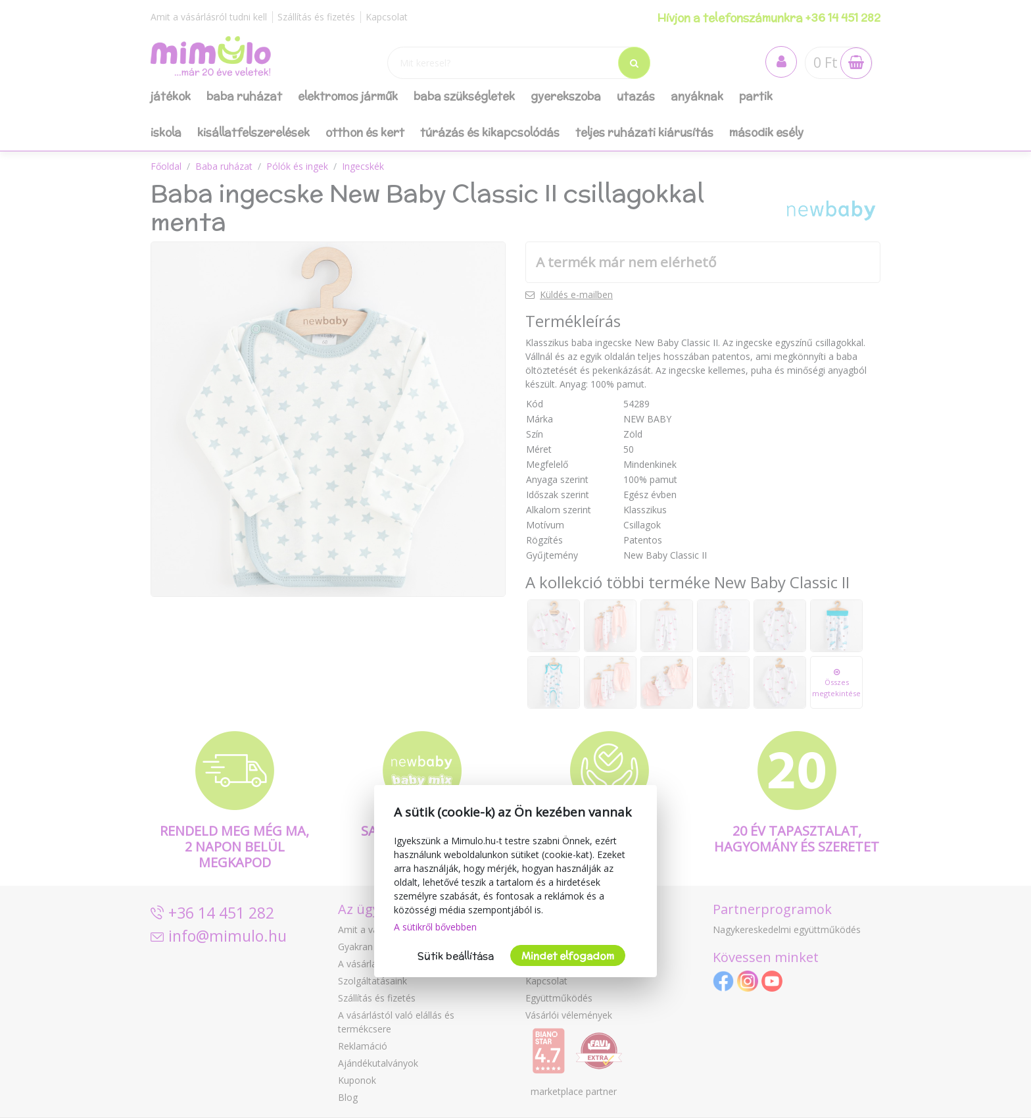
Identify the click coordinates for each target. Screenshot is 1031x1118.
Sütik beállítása (456, 956)
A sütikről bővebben (435, 927)
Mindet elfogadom (567, 956)
